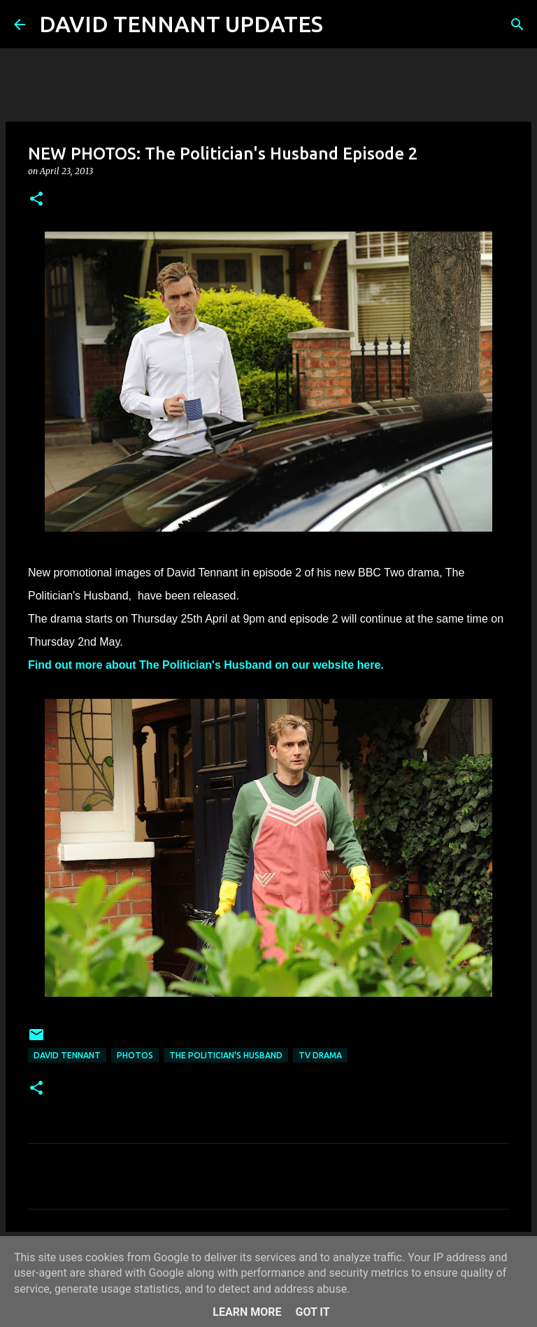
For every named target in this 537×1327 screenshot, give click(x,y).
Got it (312, 1312)
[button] (36, 199)
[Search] (342, 24)
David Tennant (67, 1055)
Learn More (247, 1312)
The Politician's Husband (225, 1055)
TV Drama (320, 1055)
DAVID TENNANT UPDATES (181, 23)
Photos (135, 1055)
